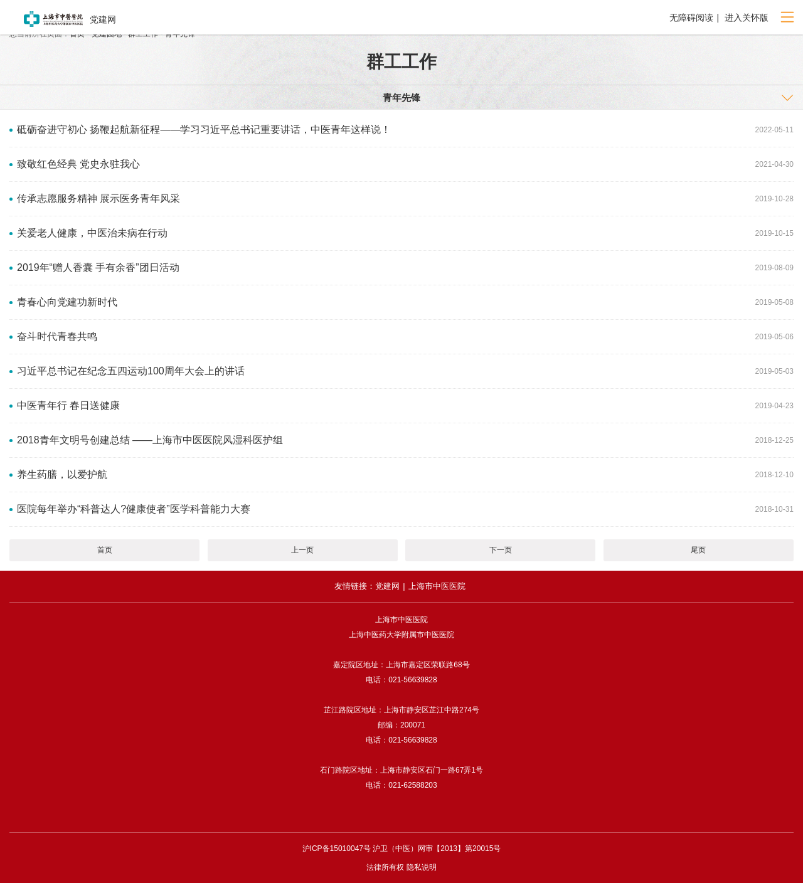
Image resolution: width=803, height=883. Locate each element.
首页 (104, 550)
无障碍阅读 (691, 18)
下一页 (500, 550)
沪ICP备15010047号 (336, 848)
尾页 (698, 550)
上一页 (302, 550)
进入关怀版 (745, 18)
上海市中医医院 (436, 586)
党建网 (387, 586)
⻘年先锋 (401, 97)
